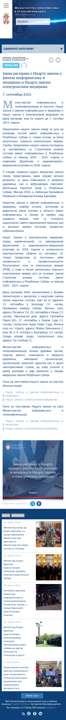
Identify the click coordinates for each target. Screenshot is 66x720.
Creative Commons (21, 704)
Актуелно (18, 59)
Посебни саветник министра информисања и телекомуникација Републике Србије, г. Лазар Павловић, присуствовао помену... (15, 603)
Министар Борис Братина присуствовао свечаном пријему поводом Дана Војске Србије (16, 570)
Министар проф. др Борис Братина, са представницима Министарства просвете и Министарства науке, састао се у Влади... (16, 538)
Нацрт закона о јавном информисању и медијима (34, 394)
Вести (7, 59)
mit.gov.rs (51, 708)
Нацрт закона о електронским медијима (31, 399)
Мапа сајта (32, 696)
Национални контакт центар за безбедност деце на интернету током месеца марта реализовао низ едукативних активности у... (16, 678)
